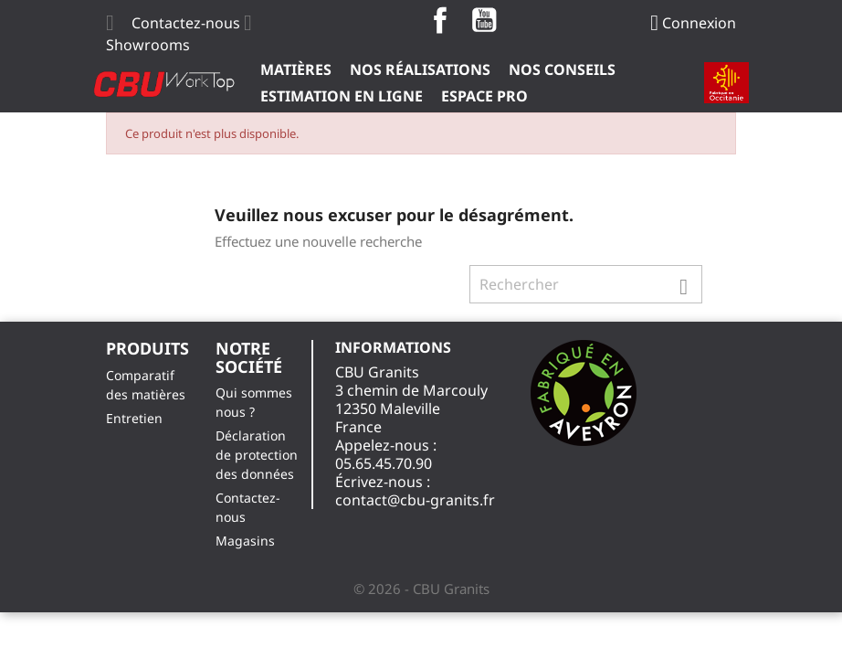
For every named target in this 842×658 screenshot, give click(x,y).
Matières (296, 69)
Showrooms (148, 45)
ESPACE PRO (484, 96)
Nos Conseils (562, 69)
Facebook (440, 20)
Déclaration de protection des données (257, 455)
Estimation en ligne (341, 96)
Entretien (134, 418)
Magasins (245, 540)
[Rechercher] (585, 284)
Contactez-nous (186, 23)
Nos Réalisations (420, 69)
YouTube (484, 20)
